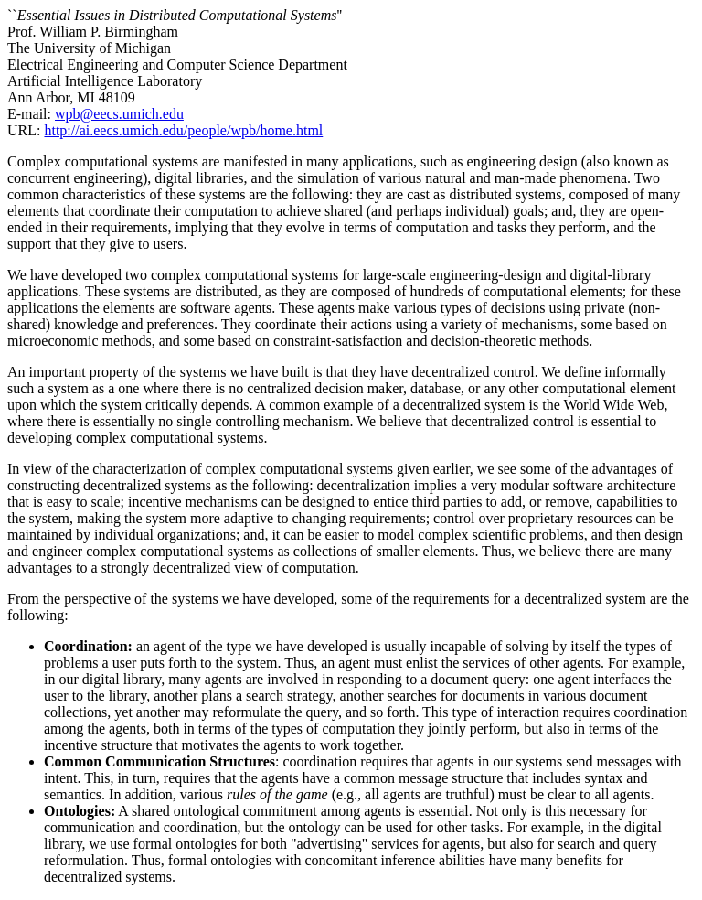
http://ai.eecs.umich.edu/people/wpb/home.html (183, 130)
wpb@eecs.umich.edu (119, 114)
